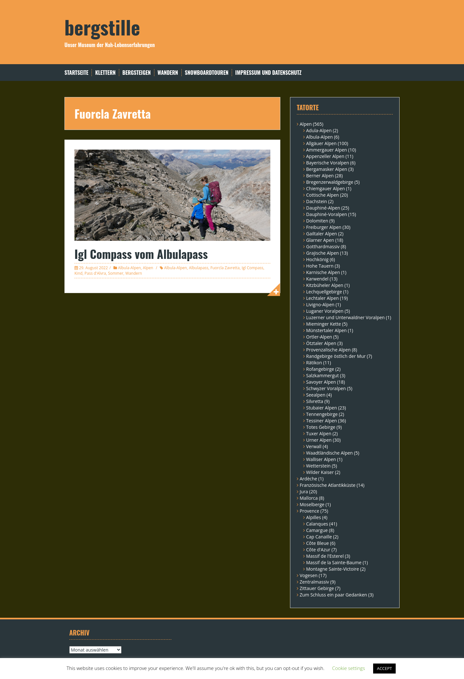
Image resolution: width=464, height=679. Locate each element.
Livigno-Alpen (320, 304)
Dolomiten (317, 221)
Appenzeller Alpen (325, 156)
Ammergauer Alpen (326, 150)
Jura (304, 491)
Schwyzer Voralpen (326, 388)
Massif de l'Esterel (325, 556)
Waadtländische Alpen (329, 453)
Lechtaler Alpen (322, 298)
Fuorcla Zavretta (225, 268)
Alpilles (313, 517)
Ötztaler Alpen (321, 343)
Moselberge (312, 504)
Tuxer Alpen (318, 433)
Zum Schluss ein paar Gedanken (333, 595)
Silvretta (314, 401)
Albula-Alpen (129, 268)
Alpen (148, 268)
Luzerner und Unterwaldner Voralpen (345, 317)
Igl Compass (252, 268)
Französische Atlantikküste (327, 485)
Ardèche (308, 479)
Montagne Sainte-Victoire (332, 569)
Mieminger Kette (323, 324)
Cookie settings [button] (348, 668)
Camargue (317, 530)
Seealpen (315, 395)
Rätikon (314, 362)
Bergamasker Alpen (326, 169)
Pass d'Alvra (95, 273)
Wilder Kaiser (320, 472)
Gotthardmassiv (323, 246)
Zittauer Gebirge (317, 588)
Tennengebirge (322, 414)
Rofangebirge (320, 369)
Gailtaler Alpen (321, 234)
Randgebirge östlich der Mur (336, 356)
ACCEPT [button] (384, 668)
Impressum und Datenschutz (268, 72)
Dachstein (316, 201)
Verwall (314, 446)
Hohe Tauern (320, 266)
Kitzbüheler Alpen (324, 285)
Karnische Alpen (323, 272)
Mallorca (309, 498)
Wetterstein (318, 466)
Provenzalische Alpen (328, 350)
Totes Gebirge (320, 427)
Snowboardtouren (206, 72)
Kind (78, 273)
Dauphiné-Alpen (323, 208)
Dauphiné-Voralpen (326, 214)
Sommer (115, 273)
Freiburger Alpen (323, 227)
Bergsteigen (136, 72)
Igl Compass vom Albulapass (141, 253)
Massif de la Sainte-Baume (334, 562)
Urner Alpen (319, 440)
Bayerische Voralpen (327, 163)
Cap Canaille (319, 537)
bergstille (102, 26)
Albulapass (198, 268)
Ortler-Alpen (319, 337)
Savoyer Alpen (321, 382)
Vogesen (308, 575)
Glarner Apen (320, 240)
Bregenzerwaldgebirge (329, 182)
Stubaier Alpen (321, 408)
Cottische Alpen (322, 195)
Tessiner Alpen (321, 421)
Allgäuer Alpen (321, 143)
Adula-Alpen (319, 130)
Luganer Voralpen (324, 311)
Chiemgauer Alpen (325, 188)
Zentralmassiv (314, 582)
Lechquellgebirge (324, 292)
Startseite (76, 72)
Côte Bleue (317, 543)
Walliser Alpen (321, 459)
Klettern (105, 72)
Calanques (317, 524)
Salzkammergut (322, 375)
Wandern (168, 72)
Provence (309, 511)
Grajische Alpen (322, 253)
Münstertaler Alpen (326, 330)
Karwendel (317, 279)
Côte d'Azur (318, 549)
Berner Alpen (320, 175)
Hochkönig (317, 259)
